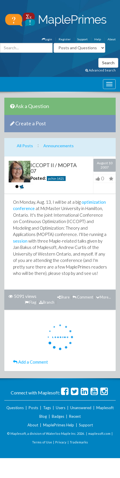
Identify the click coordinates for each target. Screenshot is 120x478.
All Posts (25, 145)
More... (103, 297)
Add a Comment (30, 361)
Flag (30, 302)
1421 (60, 178)
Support (82, 39)
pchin (52, 178)
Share (63, 297)
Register (65, 39)
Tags (47, 407)
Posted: (38, 178)
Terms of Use (42, 442)
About (112, 39)
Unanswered (80, 407)
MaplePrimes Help (58, 425)
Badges (58, 416)
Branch (46, 302)
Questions (15, 407)
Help (97, 39)
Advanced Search (100, 70)
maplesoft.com (99, 433)
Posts (33, 407)
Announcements (58, 145)
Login (47, 39)
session (20, 240)
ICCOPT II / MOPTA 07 (53, 168)
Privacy (61, 442)
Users (60, 407)
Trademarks (79, 442)
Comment (83, 297)
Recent (75, 416)
